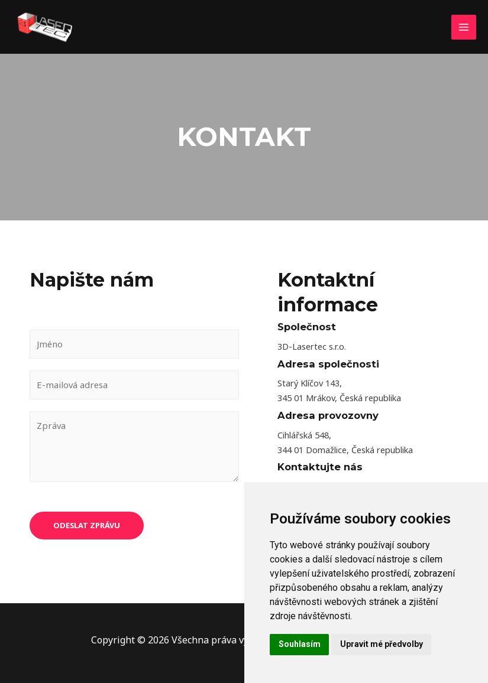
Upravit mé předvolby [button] (381, 644)
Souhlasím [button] (300, 644)
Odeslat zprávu (86, 527)
